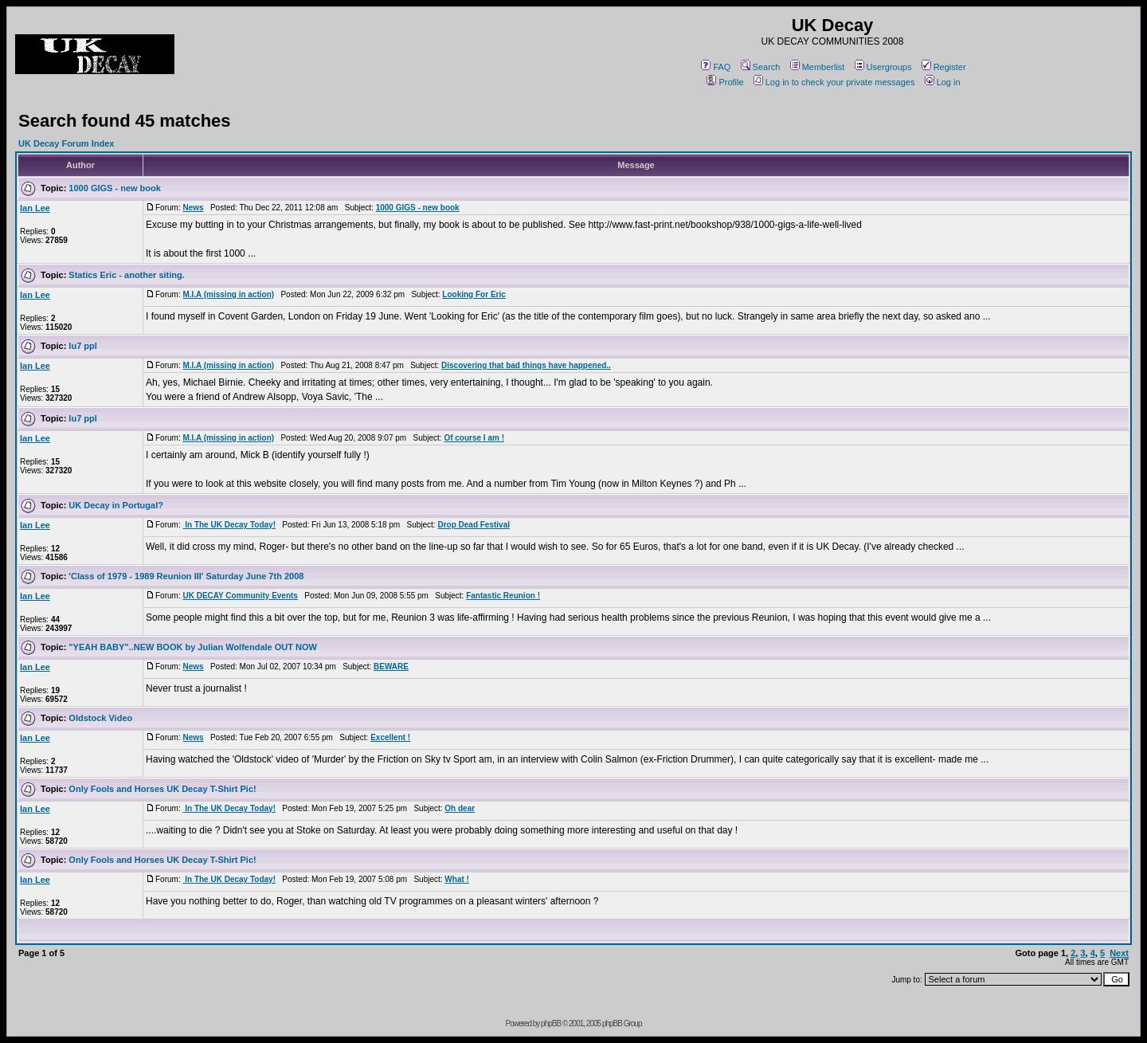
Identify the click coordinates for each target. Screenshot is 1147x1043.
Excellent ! (390, 737)
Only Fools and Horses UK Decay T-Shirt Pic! (162, 789)
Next (1119, 953)
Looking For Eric (473, 294)
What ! (456, 879)
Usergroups (883, 67)
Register (944, 67)
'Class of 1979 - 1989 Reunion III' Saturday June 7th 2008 (186, 576)
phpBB (551, 1023)
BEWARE (391, 666)
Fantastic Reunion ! (503, 595)
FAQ (715, 67)
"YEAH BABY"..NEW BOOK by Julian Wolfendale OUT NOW (193, 647)
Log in (943, 82)
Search (761, 67)
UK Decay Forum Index (66, 143)
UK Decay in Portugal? (116, 505)
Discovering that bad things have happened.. (526, 365)
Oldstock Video (100, 718)
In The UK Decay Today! (229, 524)
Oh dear (459, 808)
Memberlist (817, 67)
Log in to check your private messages (834, 82)
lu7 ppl (82, 346)
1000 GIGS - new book (115, 188)
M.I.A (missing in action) (228, 294)
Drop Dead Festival (473, 524)
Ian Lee (35, 208)
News (192, 207)
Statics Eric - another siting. (126, 275)
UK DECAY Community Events (239, 595)
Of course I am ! (474, 437)
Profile (725, 82)
